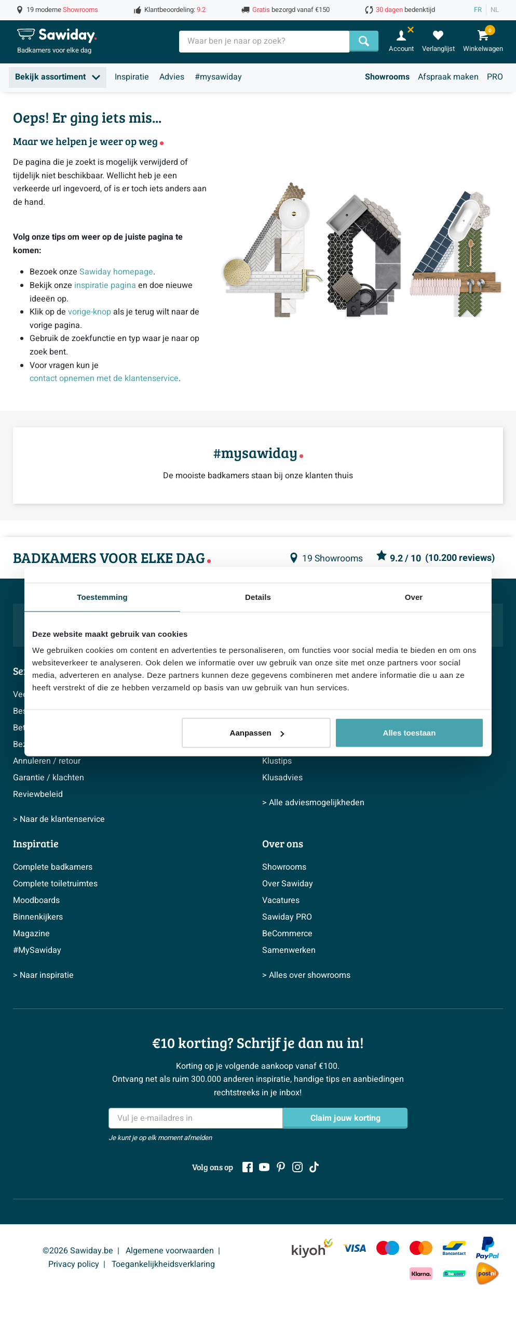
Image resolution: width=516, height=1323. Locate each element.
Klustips (277, 761)
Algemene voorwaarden (170, 1251)
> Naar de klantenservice (59, 819)
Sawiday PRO (287, 917)
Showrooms (387, 77)
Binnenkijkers (38, 917)
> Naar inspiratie (43, 975)
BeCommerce (287, 933)
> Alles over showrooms (306, 975)
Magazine (31, 933)
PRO (495, 77)
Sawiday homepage (116, 272)
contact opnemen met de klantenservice (104, 378)
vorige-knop (89, 312)
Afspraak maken (448, 77)
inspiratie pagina (105, 285)
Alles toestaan (409, 732)
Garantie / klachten (48, 777)
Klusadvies (282, 777)
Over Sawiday (287, 883)
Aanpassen (257, 732)
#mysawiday (218, 77)
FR (478, 10)
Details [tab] (258, 596)
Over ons (282, 843)
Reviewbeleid (38, 794)
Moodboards (36, 900)
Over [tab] (414, 596)
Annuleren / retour (46, 761)
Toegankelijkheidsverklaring (163, 1264)
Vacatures (281, 900)
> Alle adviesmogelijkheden (313, 802)
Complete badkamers (52, 867)
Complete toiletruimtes (55, 883)
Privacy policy (73, 1264)
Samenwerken (289, 950)
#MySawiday (37, 950)
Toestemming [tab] (102, 596)
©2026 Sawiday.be (78, 1251)
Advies (171, 77)
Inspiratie (132, 77)
